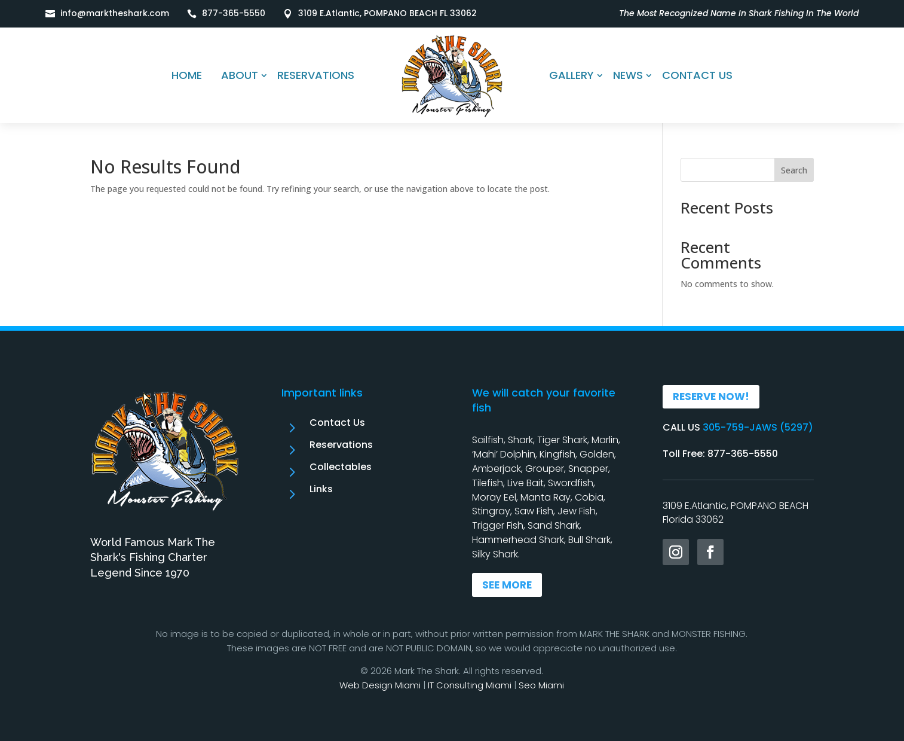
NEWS (628, 75)
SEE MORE (507, 585)
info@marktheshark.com (114, 13)
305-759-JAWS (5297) (758, 427)
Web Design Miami (380, 685)
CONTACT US (697, 75)
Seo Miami (541, 685)
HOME (186, 75)
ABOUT (239, 75)
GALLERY (571, 75)
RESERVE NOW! (711, 396)
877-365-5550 (233, 13)
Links (321, 489)
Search (794, 170)
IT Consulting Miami (469, 685)
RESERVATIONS (315, 75)
